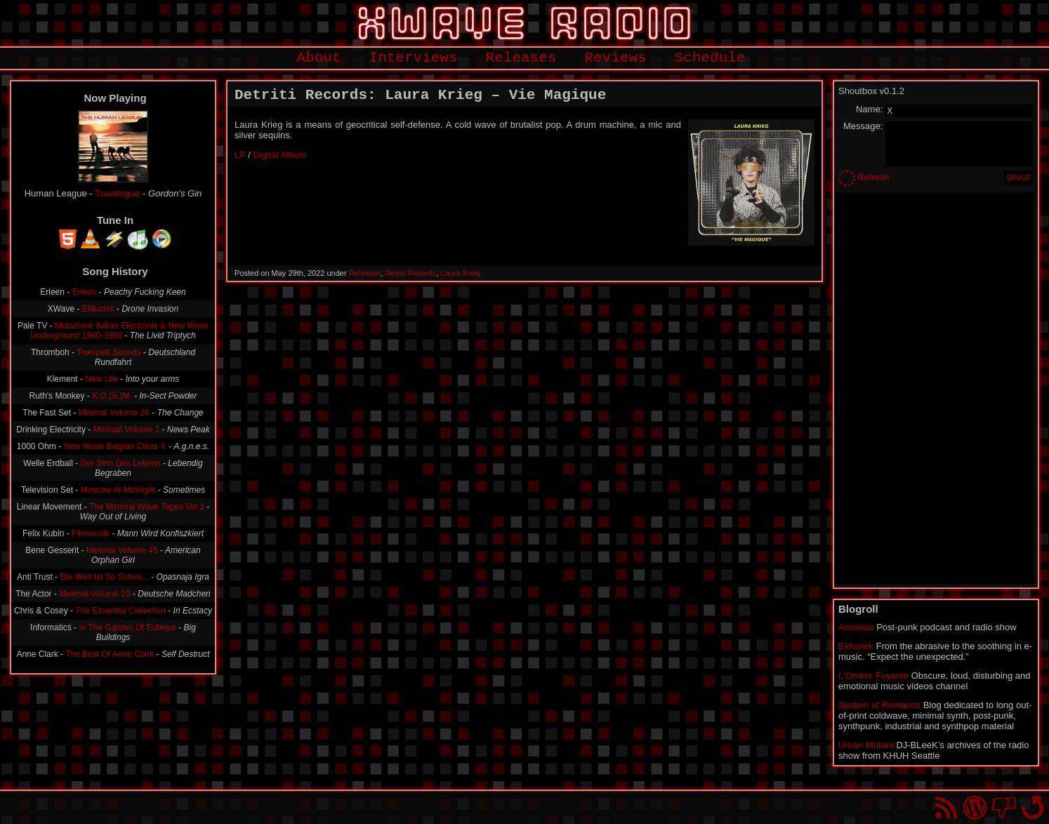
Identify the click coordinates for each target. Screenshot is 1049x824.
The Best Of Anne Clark (109, 654)
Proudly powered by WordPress (975, 807)
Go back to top (1032, 807)
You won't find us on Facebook (1003, 807)
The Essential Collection (120, 611)
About (319, 58)
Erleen (84, 292)
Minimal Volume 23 (94, 594)
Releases (521, 58)
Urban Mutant (866, 745)
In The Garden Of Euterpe (127, 627)
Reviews (615, 58)
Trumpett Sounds (109, 352)
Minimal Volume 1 (126, 429)
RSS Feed (946, 807)
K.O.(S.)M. (112, 396)
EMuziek (98, 309)
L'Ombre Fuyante (873, 675)
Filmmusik (91, 533)
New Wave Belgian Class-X (115, 446)
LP (240, 154)
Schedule (710, 58)
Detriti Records (411, 273)
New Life (101, 379)
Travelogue (117, 193)
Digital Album (280, 154)
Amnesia (856, 627)
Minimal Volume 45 (121, 550)
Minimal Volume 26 (114, 413)
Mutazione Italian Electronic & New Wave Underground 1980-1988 (119, 330)
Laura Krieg (461, 273)
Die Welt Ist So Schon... (104, 577)
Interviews (413, 58)
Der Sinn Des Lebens (121, 463)
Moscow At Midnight (118, 490)
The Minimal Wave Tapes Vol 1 (146, 507)
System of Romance (879, 705)
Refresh (873, 177)
